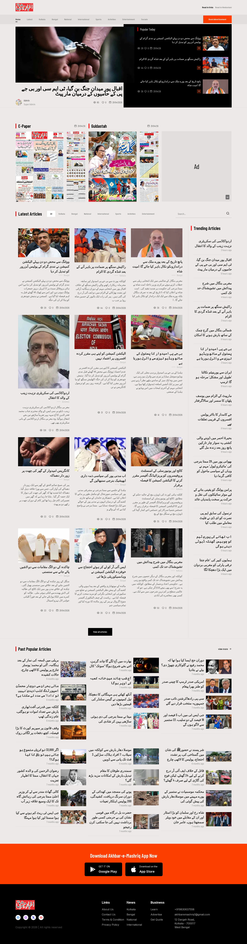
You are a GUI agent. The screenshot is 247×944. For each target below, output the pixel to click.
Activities (112, 19)
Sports (99, 19)
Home (18, 19)
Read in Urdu (207, 7)
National (67, 19)
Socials (144, 19)
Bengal (55, 19)
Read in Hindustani (223, 7)
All (51, 214)
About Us (108, 909)
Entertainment (128, 19)
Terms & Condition (113, 919)
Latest (29, 19)
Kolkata (42, 19)
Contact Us (108, 914)
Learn (154, 909)
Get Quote (157, 919)
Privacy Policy (110, 924)
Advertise (156, 914)
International (83, 19)
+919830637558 (184, 909)
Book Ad (217, 19)
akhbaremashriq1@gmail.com (192, 914)
